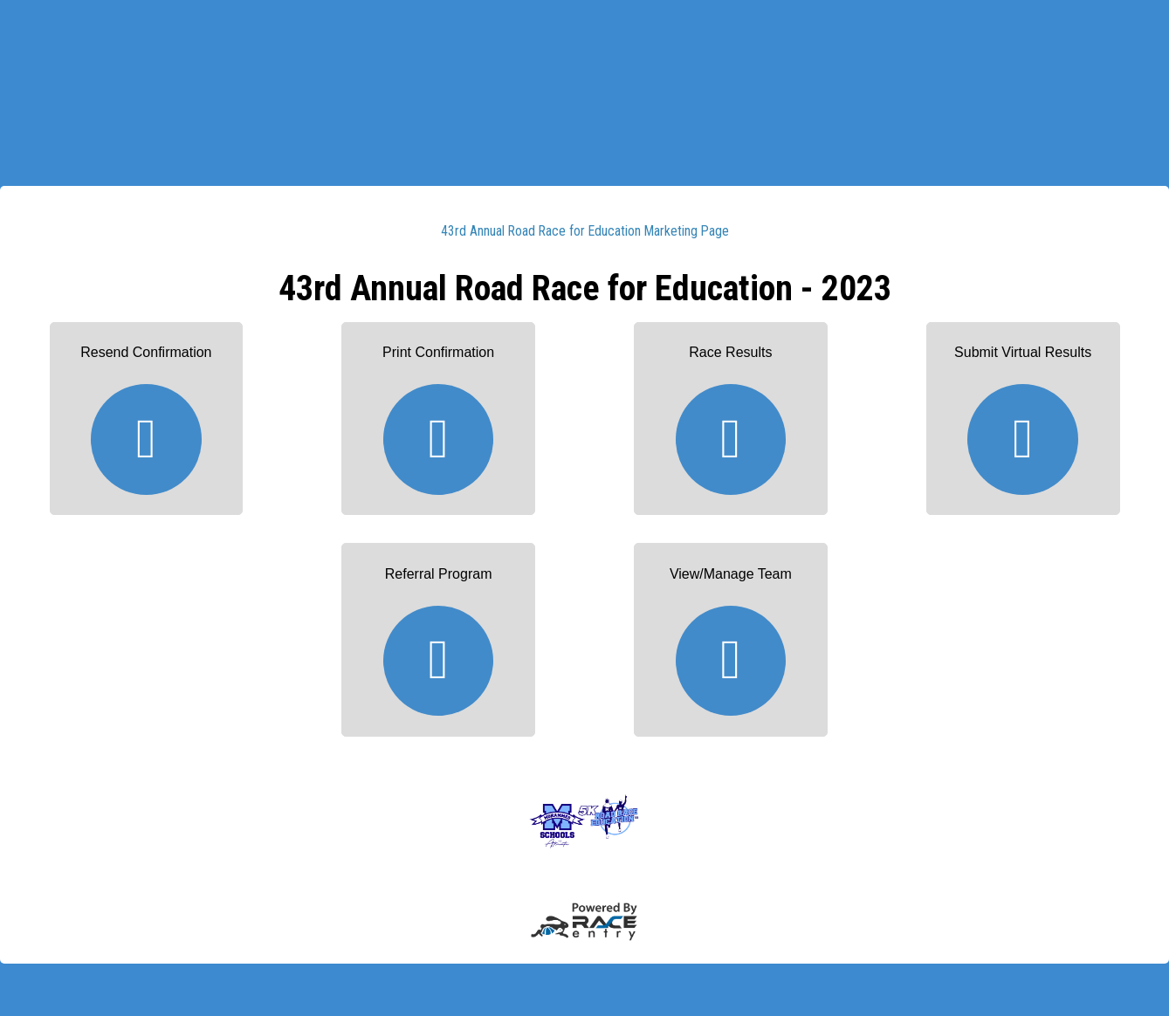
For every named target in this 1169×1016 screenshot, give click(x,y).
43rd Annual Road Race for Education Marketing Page (585, 231)
